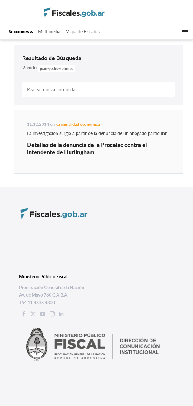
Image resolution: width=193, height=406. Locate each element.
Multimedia (49, 31)
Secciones (21, 31)
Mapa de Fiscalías (82, 31)
